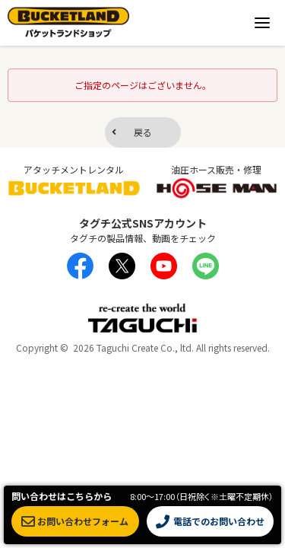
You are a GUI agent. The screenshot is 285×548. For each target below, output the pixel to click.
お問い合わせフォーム (74, 521)
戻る (143, 132)
